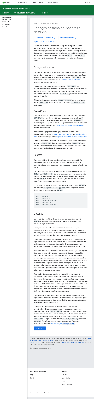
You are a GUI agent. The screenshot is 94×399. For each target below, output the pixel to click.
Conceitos (55, 23)
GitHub (87, 2)
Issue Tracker (66, 378)
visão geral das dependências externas (70, 125)
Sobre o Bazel (22, 2)
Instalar (5, 13)
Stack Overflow (67, 384)
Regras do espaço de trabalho (62, 134)
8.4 (47, 42)
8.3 (51, 42)
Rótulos (40, 328)
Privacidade (47, 393)
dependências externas (71, 80)
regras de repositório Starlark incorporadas (71, 137)
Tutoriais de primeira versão (25, 13)
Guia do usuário (53, 2)
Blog (31, 375)
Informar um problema (46, 38)
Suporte (64, 375)
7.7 (57, 42)
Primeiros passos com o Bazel (16, 9)
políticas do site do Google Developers (72, 342)
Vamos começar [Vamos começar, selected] (37, 2)
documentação (63, 324)
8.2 (54, 42)
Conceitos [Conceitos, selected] (44, 13)
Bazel (35, 23)
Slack (63, 381)
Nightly (36, 42)
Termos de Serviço (36, 393)
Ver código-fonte (68, 38)
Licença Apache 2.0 (35, 342)
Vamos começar (44, 23)
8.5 (44, 42)
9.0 (41, 42)
